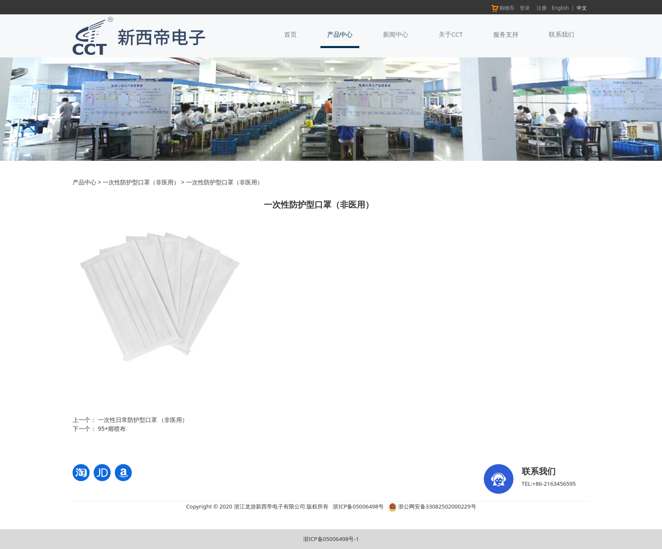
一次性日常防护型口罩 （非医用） (143, 420)
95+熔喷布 (112, 429)
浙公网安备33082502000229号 (432, 506)
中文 (582, 7)
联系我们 (561, 34)
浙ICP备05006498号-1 (331, 539)
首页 (290, 34)
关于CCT (451, 34)
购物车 (503, 7)
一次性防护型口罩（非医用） (141, 182)
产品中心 (340, 34)
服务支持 (505, 34)
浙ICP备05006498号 (358, 506)
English (560, 7)
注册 (542, 7)
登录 (525, 7)
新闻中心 (395, 34)
